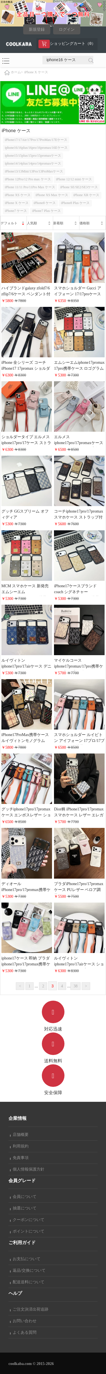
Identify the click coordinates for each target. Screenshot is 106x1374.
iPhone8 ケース (45, 203)
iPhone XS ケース (18, 195)
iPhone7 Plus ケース (46, 211)
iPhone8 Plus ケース (75, 203)
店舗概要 (19, 1135)
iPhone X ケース (36, 72)
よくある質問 (23, 1332)
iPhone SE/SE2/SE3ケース (79, 187)
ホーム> (17, 72)
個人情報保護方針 (27, 1169)
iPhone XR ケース (86, 195)
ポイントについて (27, 1231)
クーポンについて (27, 1220)
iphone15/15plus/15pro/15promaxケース (33, 156)
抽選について (23, 1208)
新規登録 (37, 29)
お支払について (25, 1259)
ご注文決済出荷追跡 (29, 1309)
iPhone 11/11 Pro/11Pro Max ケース (30, 187)
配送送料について (27, 1282)
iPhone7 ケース (16, 211)
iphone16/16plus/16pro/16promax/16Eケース (36, 148)
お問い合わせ (23, 1321)
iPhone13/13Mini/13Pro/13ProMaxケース (34, 171)
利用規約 (19, 1146)
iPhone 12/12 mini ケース (74, 179)
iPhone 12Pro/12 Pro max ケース (28, 179)
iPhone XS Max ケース (52, 195)
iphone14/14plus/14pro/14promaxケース (33, 163)
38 (75, 986)
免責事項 (19, 1158)
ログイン (67, 29)
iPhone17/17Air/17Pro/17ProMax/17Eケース (36, 140)
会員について (23, 1197)
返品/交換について (28, 1270)
